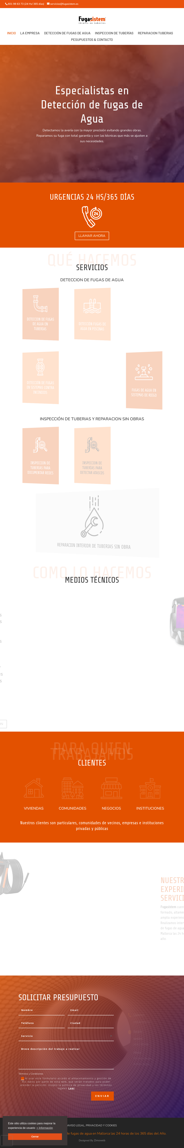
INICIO (11, 33)
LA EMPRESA (30, 33)
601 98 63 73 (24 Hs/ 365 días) (26, 4)
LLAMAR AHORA (91, 236)
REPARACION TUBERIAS (155, 33)
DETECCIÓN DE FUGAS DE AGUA (67, 33)
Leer (71, 1088)
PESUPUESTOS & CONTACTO (92, 40)
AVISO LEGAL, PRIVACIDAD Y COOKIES (92, 1125)
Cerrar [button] (35, 1136)
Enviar (102, 1096)
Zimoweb (99, 1140)
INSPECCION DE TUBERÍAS (114, 33)
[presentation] (6, 1141)
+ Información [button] (45, 1127)
